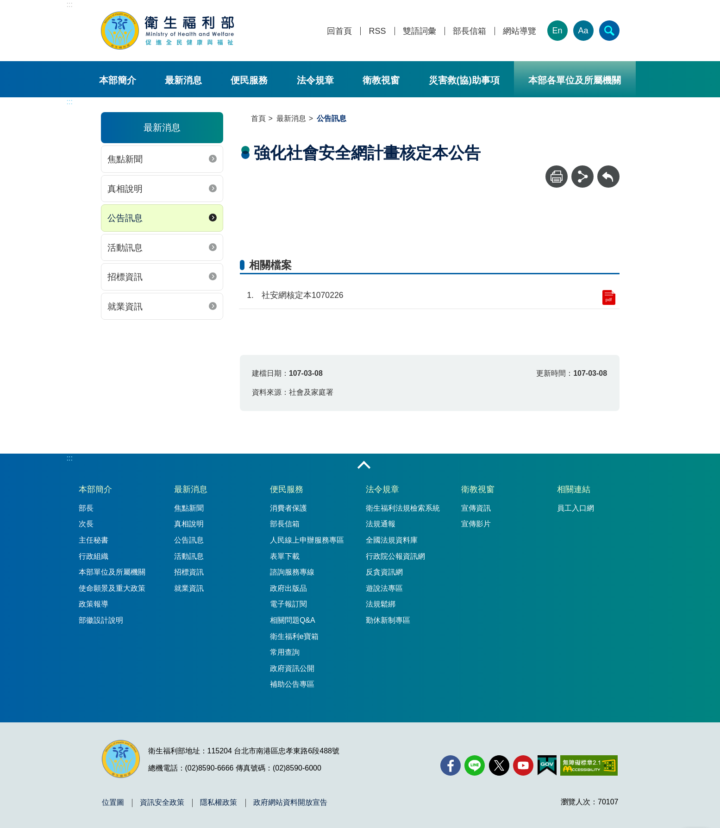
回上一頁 (608, 170)
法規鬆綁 (380, 604)
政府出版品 (288, 588)
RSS (377, 31)
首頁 (258, 118)
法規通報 (380, 524)
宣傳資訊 (476, 508)
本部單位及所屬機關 (112, 572)
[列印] (556, 176)
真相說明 (125, 189)
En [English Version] (557, 30)
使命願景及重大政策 (112, 588)
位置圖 (113, 802)
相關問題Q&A (292, 620)
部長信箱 (469, 31)
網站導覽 (519, 31)
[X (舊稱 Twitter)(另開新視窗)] (499, 765)
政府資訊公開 (292, 668)
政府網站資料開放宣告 (290, 802)
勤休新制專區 (388, 620)
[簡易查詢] (609, 30)
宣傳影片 (476, 524)
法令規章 (315, 80)
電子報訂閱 (288, 604)
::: (70, 4)
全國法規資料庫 (392, 540)
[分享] (582, 176)
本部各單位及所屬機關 (574, 80)
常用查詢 (285, 652)
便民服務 (249, 80)
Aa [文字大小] (583, 30)
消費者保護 (288, 508)
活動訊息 (125, 248)
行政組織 (93, 556)
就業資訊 (125, 306)
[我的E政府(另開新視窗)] (547, 765)
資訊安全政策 (162, 802)
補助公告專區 (292, 684)
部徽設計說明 (101, 620)
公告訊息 (125, 218)
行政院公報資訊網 (395, 556)
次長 (86, 524)
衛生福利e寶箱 (294, 636)
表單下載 (285, 556)
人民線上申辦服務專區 (307, 540)
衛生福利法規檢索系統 (403, 508)
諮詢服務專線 (292, 572)
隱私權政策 (218, 802)
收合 (364, 465)
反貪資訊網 (384, 572)
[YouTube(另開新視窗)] (523, 765)
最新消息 (183, 80)
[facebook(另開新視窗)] (450, 765)
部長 (86, 508)
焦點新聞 (125, 159)
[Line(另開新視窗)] (474, 765)
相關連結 (573, 489)
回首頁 (339, 31)
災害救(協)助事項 (464, 80)
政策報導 (93, 604)
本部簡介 (117, 80)
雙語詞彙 (419, 31)
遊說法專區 (384, 588)
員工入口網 (575, 508)
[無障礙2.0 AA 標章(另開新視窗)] (588, 765)
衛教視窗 (381, 80)
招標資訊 (125, 277)
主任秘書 (93, 540)
